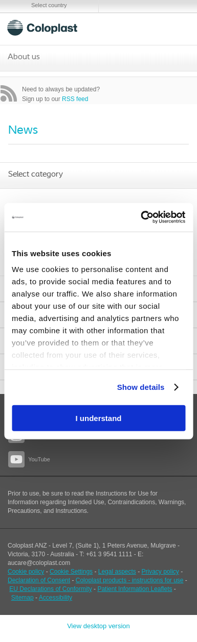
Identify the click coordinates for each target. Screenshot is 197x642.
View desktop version (98, 626)
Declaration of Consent (39, 580)
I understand (98, 417)
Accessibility (55, 597)
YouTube (39, 459)
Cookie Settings (71, 571)
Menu (176, 27)
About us (24, 57)
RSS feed (75, 99)
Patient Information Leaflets (134, 588)
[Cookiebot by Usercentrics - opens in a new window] (141, 217)
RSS (9, 93)
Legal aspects (117, 571)
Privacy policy (160, 571)
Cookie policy (26, 571)
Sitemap (22, 597)
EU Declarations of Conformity (50, 588)
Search (151, 27)
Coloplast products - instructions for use (130, 580)
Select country (49, 5)
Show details (141, 387)
